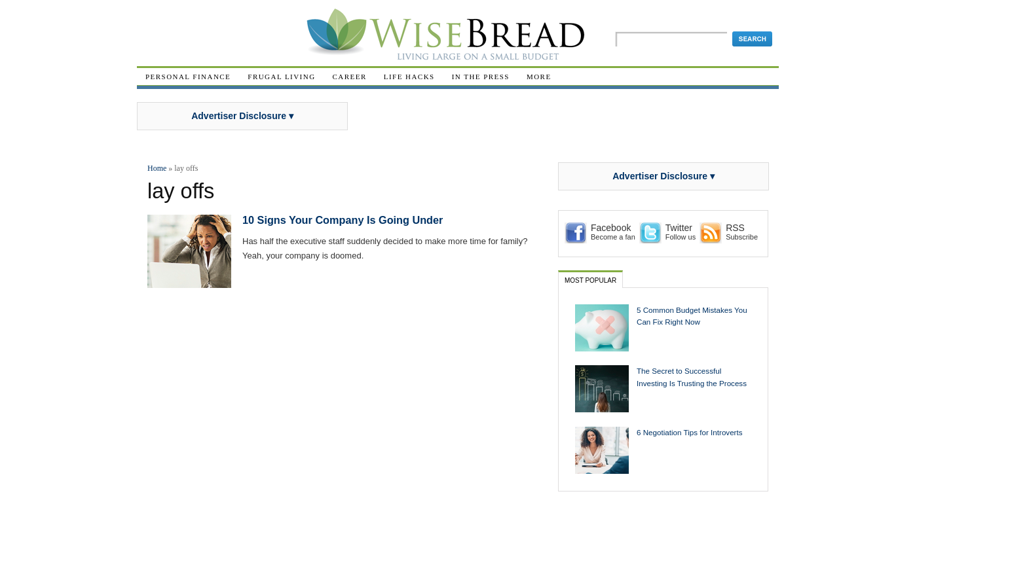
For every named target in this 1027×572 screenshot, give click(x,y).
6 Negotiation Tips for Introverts (690, 432)
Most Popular (590, 280)
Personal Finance (188, 76)
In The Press (481, 76)
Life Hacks (409, 76)
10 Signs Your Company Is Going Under (342, 220)
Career (350, 76)
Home (156, 168)
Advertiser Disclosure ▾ (242, 116)
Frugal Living (281, 76)
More (539, 76)
